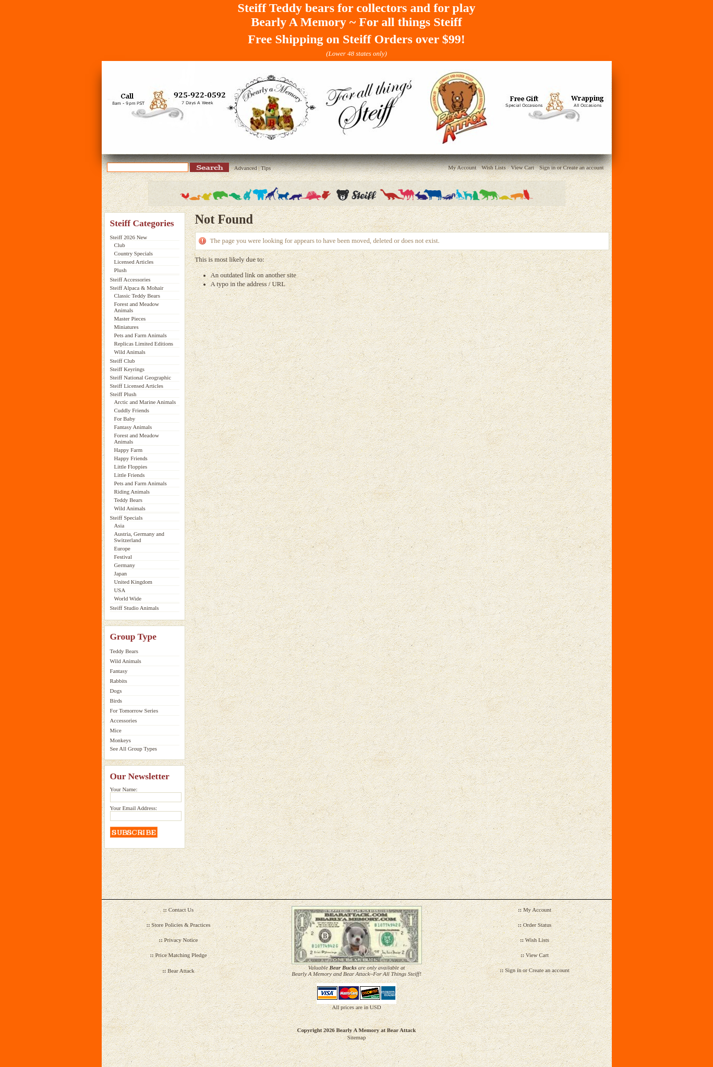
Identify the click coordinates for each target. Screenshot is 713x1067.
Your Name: (124, 789)
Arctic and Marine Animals (145, 402)
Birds (116, 700)
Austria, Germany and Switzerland (139, 537)
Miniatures (126, 327)
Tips (266, 168)
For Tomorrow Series (134, 710)
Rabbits (118, 681)
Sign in (547, 167)
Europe (122, 548)
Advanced (245, 168)
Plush (120, 270)
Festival (123, 557)
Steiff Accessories (130, 279)
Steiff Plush (123, 394)
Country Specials (133, 253)
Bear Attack (181, 970)
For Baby (125, 418)
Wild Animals (130, 352)
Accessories (123, 720)
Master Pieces (130, 318)
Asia (119, 525)
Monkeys (120, 740)
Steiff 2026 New (129, 237)
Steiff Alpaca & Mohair (137, 288)
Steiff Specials (126, 517)
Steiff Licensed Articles (136, 386)
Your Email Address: (134, 808)
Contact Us (181, 909)
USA (120, 590)
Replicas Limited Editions (144, 343)
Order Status (537, 925)
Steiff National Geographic (141, 377)
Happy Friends (131, 458)
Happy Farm (128, 450)
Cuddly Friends (131, 410)
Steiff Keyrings (127, 369)
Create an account (583, 167)
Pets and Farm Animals (140, 335)
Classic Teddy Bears (137, 295)
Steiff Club (122, 361)
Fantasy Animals (133, 427)
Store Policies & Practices (180, 925)
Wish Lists (493, 167)
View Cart (522, 167)
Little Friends (129, 475)
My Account (462, 167)
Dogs (116, 691)
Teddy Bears (128, 500)
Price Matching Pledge (181, 955)
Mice (116, 730)
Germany (124, 565)
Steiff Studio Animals (134, 608)
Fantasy (119, 671)
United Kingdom (133, 582)
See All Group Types (134, 748)
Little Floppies (131, 466)
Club (119, 245)
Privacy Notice (181, 940)
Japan (120, 573)
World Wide (128, 598)
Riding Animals (132, 491)
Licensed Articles (134, 262)
